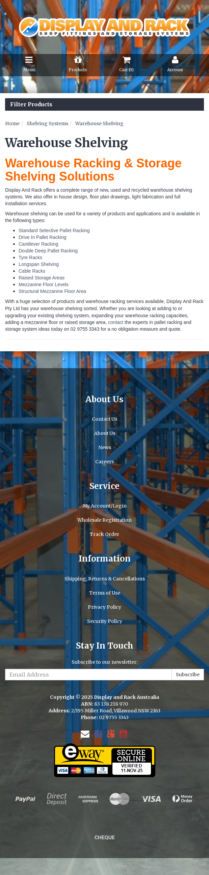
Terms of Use (104, 593)
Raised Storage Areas (41, 277)
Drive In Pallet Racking (43, 237)
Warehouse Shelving (99, 123)
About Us (104, 433)
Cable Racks (32, 271)
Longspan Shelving (39, 264)
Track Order (104, 534)
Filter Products (31, 105)
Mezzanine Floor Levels (44, 284)
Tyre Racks (30, 257)
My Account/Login (105, 506)
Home (12, 123)
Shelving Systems (47, 123)
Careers (104, 462)
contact (115, 322)
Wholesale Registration (104, 520)
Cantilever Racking (38, 244)
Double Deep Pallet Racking (48, 250)
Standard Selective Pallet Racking (54, 230)
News (104, 447)
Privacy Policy (104, 607)
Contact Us (104, 419)
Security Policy (104, 621)
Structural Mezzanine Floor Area (52, 291)
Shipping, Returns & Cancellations (104, 579)
